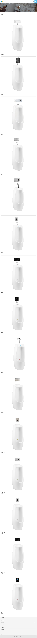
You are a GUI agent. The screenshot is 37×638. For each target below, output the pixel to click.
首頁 (1, 3)
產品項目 (9, 3)
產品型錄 (5, 3)
